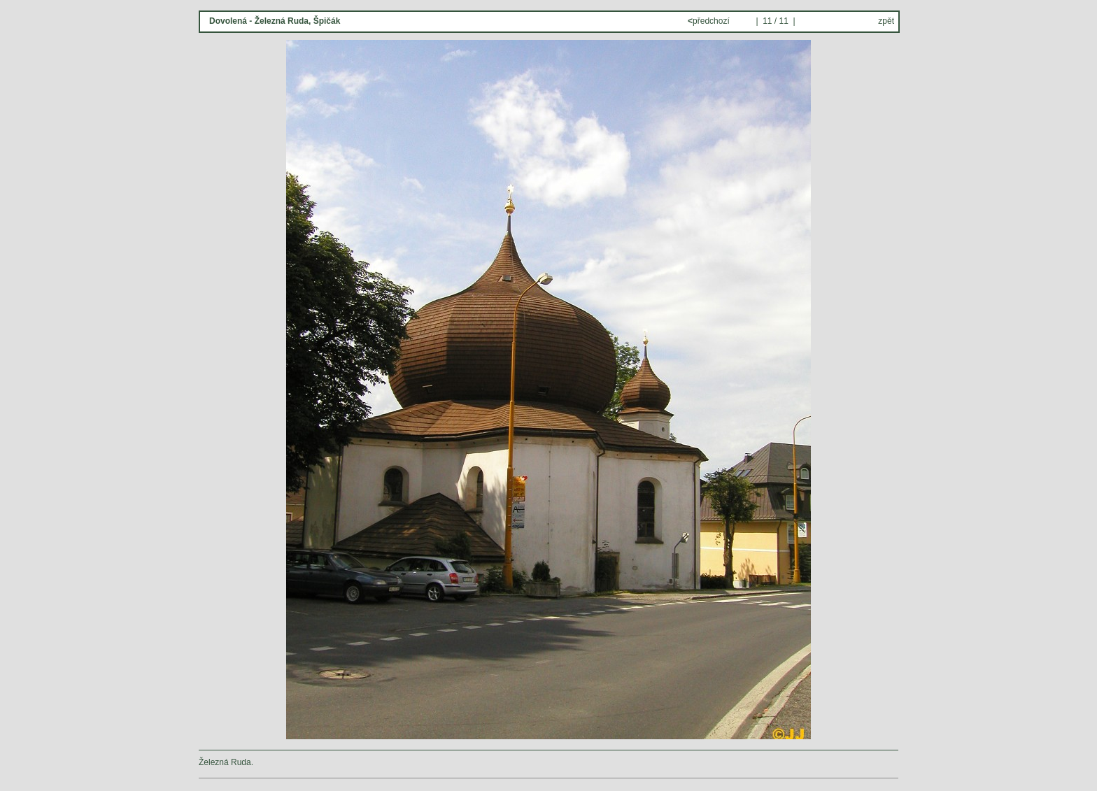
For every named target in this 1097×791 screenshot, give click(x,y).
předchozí (710, 21)
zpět (886, 21)
